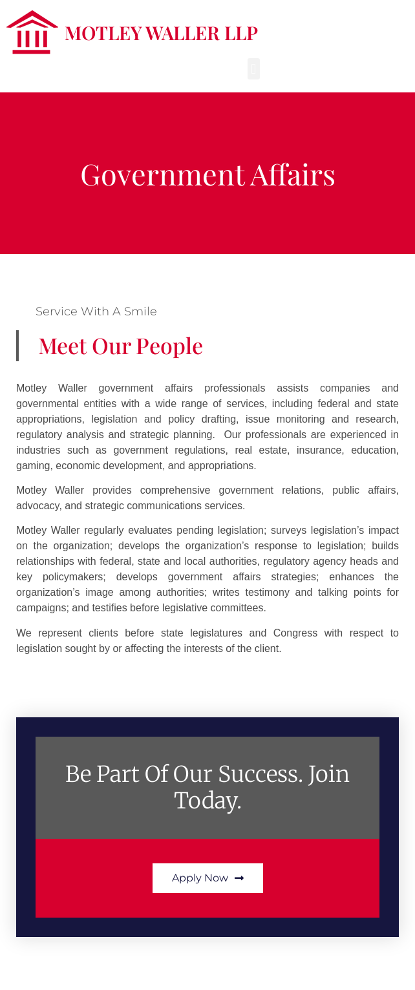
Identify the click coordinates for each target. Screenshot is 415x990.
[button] (254, 68)
